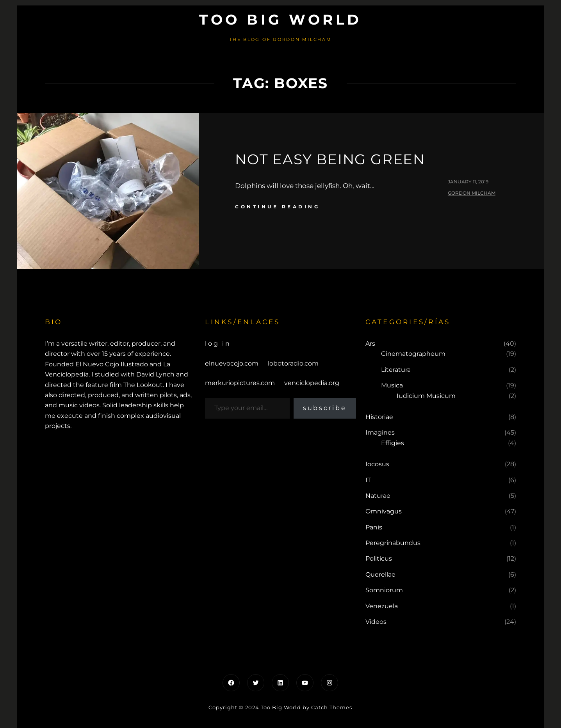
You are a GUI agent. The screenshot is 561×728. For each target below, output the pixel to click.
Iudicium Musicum (426, 396)
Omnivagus (383, 511)
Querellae (380, 574)
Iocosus (377, 464)
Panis (373, 527)
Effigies (392, 443)
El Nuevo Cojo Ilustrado (111, 364)
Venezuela (381, 606)
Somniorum (384, 590)
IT (368, 480)
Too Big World (280, 19)
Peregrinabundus (392, 543)
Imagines (380, 432)
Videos (375, 621)
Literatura (396, 369)
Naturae (377, 495)
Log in (218, 343)
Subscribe (325, 408)
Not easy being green (330, 159)
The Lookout (143, 385)
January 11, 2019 (468, 182)
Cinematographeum (413, 353)
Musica (392, 385)
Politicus (378, 558)
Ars (370, 343)
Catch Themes (331, 707)
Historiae (379, 417)
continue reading (277, 207)
